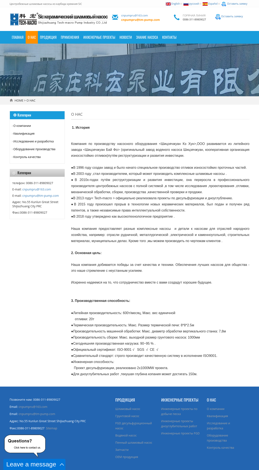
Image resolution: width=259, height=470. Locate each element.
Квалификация (24, 133)
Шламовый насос (127, 409)
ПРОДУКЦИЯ (48, 37)
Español (210, 3)
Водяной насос (126, 435)
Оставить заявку (234, 3)
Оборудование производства (34, 149)
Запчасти (122, 450)
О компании (22, 126)
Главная (18, 37)
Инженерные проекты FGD (180, 433)
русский (191, 3)
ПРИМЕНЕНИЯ (70, 37)
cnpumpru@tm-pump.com (140, 20)
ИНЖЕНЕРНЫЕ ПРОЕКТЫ (179, 400)
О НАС (32, 37)
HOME (19, 100)
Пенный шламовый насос (133, 443)
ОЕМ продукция (126, 457)
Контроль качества (27, 157)
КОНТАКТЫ (169, 37)
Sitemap (51, 428)
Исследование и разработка (33, 141)
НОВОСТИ (126, 37)
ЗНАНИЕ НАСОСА (147, 37)
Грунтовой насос (127, 416)
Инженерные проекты (99, 37)
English (173, 3)
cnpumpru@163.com (134, 15)
